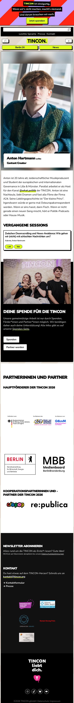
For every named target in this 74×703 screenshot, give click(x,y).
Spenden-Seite (20, 329)
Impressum (55, 701)
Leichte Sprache (27, 34)
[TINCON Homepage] (37, 41)
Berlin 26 (20, 47)
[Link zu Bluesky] (40, 691)
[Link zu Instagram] (27, 691)
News (56, 47)
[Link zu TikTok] (33, 691)
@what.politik (28, 190)
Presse (41, 34)
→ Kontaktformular (14, 583)
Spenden (11, 339)
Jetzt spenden (37, 20)
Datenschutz (43, 701)
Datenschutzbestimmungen (52, 554)
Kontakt (51, 34)
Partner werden (15, 347)
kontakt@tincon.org (14, 576)
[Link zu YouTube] (46, 691)
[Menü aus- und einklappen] (68, 41)
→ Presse (8, 586)
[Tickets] (5, 41)
